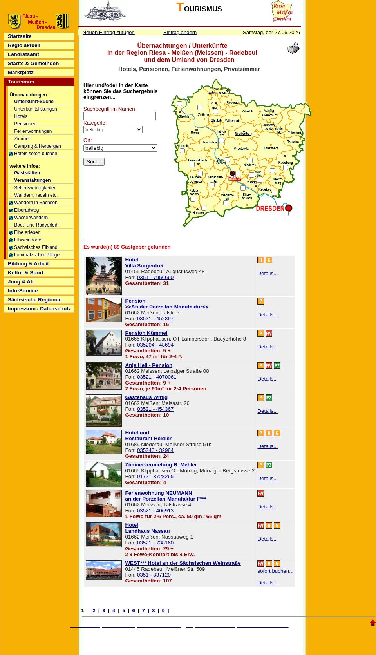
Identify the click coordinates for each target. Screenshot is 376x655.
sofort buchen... (275, 571)
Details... (267, 273)
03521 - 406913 (155, 510)
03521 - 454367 (155, 409)
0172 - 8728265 (155, 476)
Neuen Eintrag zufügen (109, 32)
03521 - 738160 (155, 543)
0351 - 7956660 (155, 277)
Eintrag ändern (180, 32)
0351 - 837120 (154, 575)
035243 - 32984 (155, 450)
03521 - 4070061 (157, 377)
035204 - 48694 (155, 345)
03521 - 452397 (155, 318)
